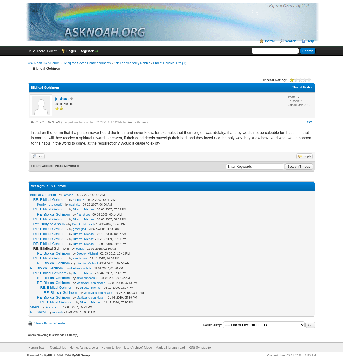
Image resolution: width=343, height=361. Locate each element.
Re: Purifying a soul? (49, 224)
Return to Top (111, 347)
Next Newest (65, 166)
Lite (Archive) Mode (138, 347)
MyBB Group (81, 355)
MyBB (48, 355)
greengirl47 (80, 229)
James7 (68, 194)
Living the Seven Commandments (86, 63)
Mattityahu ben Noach (90, 282)
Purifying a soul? (50, 204)
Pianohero (83, 214)
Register (87, 51)
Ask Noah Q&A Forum (44, 63)
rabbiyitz (78, 199)
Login (71, 51)
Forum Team (37, 347)
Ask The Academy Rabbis (131, 63)
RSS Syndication (200, 347)
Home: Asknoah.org (83, 347)
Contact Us (58, 347)
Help (310, 41)
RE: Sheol (38, 312)
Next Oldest (42, 166)
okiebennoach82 (80, 268)
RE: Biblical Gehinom (49, 200)
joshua (62, 98)
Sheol (34, 307)
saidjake (74, 204)
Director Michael (136, 122)
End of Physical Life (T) (169, 63)
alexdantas (80, 258)
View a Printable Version (50, 323)
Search (290, 41)
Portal (270, 41)
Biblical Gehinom (43, 195)
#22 (309, 122)
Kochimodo (53, 307)
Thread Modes (302, 87)
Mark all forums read (170, 347)
